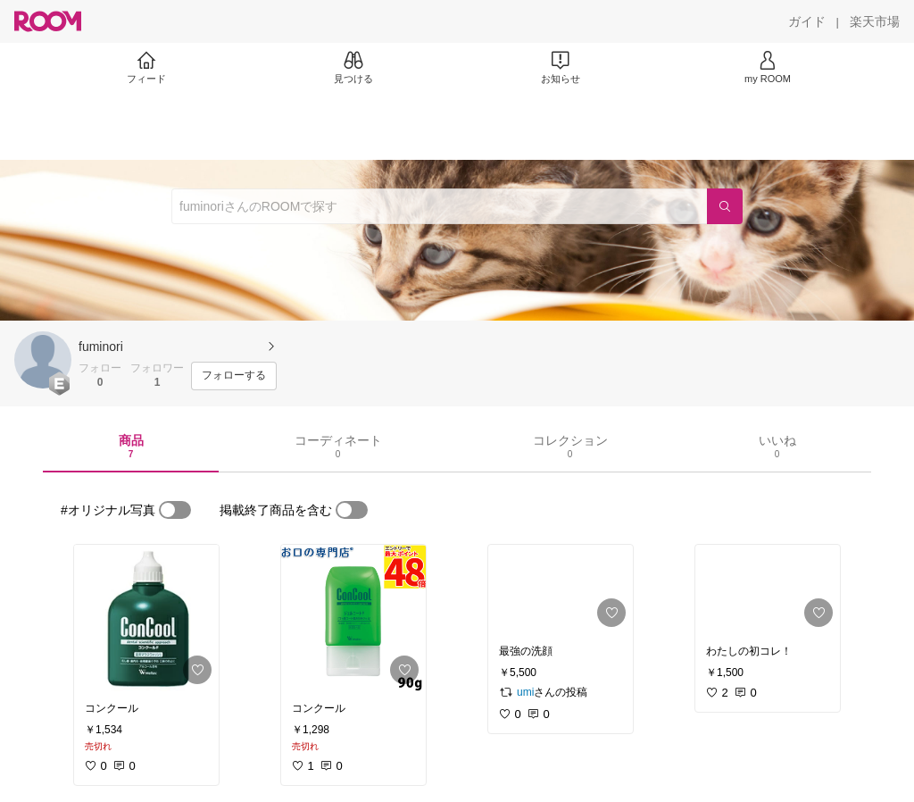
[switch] (175, 510)
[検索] (725, 206)
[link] (146, 618)
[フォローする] (234, 376)
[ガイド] (807, 21)
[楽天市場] (875, 21)
